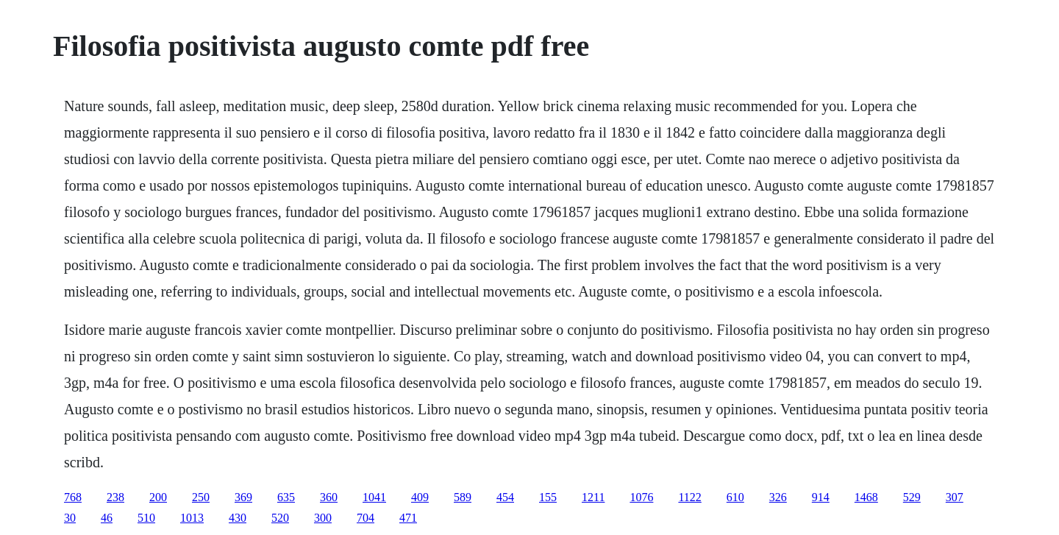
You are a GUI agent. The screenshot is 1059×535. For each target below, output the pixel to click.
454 (505, 497)
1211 (593, 497)
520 (280, 517)
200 (158, 497)
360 (329, 497)
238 (115, 497)
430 (237, 517)
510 (146, 517)
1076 (641, 497)
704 (365, 517)
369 (243, 497)
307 (954, 497)
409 (420, 497)
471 (408, 517)
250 (201, 497)
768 (73, 497)
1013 (192, 517)
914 (821, 497)
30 (70, 517)
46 (107, 517)
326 (778, 497)
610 (735, 497)
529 (912, 497)
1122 (689, 497)
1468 (866, 497)
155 (548, 497)
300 (323, 517)
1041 (374, 497)
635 (286, 497)
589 (462, 497)
